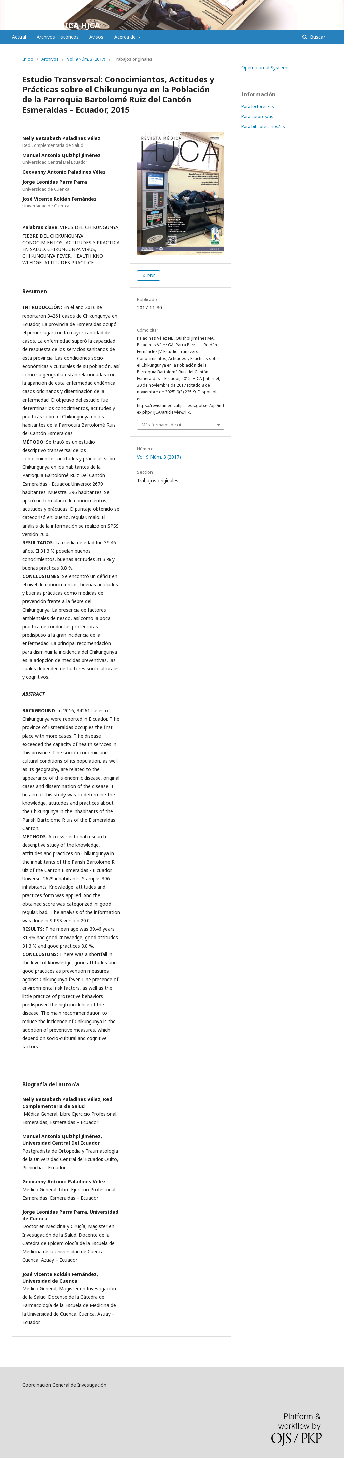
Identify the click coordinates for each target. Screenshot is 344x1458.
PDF (150, 276)
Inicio (27, 59)
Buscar (317, 37)
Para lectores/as (257, 106)
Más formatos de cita (163, 425)
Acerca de (125, 37)
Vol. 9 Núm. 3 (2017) (86, 59)
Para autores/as (257, 116)
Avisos (96, 37)
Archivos (50, 59)
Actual (19, 37)
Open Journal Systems (265, 67)
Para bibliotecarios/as (263, 126)
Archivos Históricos (58, 37)
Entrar (326, 5)
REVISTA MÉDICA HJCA (56, 25)
